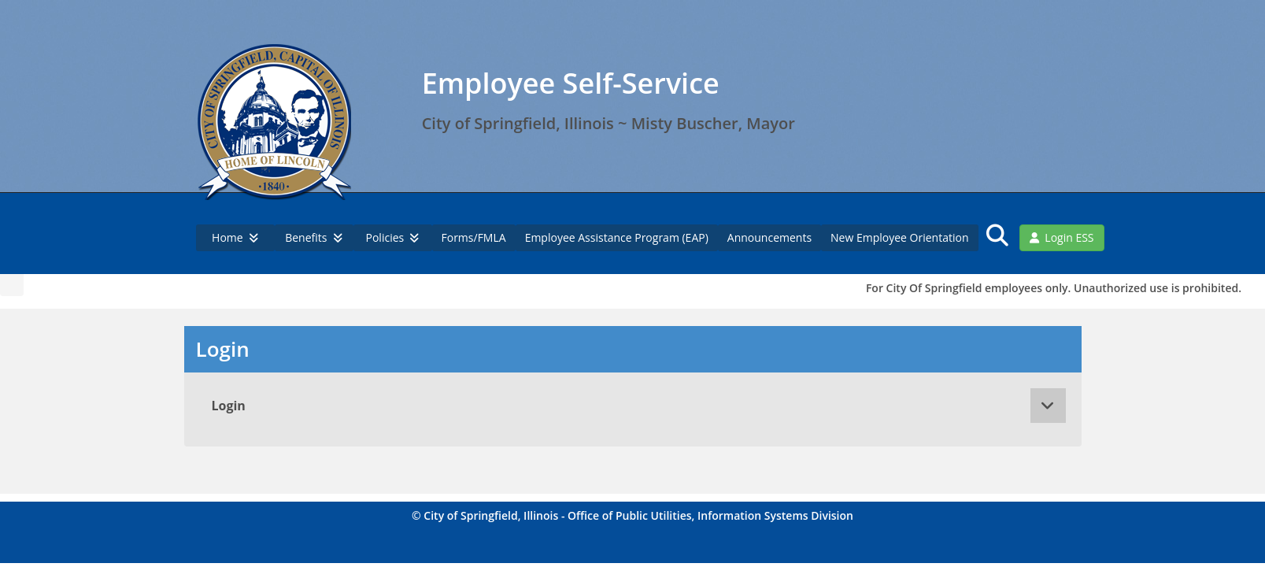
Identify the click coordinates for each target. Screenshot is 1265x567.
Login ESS (1062, 237)
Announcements (769, 237)
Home (235, 237)
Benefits (313, 237)
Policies (393, 237)
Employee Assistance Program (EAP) (616, 237)
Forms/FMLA (474, 237)
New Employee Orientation (899, 237)
